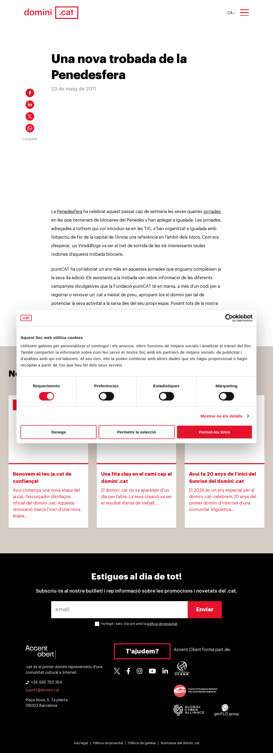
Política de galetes (142, 743)
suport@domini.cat (42, 690)
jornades (212, 212)
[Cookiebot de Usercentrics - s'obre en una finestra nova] (229, 318)
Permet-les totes (214, 432)
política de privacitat (162, 623)
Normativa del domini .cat (180, 743)
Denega (58, 432)
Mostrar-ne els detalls (221, 415)
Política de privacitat (108, 743)
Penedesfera (69, 212)
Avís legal (81, 743)
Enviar (205, 609)
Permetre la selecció (136, 432)
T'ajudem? (142, 651)
